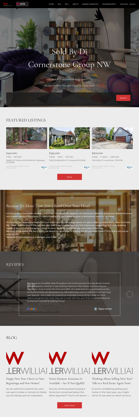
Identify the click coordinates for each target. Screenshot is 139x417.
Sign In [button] (132, 4)
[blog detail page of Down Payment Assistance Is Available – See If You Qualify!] (69, 371)
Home (51, 4)
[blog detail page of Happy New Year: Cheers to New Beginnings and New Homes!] (26, 371)
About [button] (75, 4)
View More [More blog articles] (69, 405)
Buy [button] (59, 4)
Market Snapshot (90, 4)
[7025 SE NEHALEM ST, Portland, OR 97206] (69, 138)
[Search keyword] (62, 98)
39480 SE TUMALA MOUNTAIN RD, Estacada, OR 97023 (25, 161)
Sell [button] (67, 4)
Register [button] (124, 4)
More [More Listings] (69, 177)
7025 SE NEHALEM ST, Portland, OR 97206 (67, 160)
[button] (123, 98)
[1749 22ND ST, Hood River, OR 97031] (112, 138)
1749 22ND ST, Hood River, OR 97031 (107, 160)
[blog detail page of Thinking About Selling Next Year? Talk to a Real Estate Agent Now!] (112, 371)
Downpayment (109, 4)
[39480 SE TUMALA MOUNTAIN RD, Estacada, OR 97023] (26, 138)
